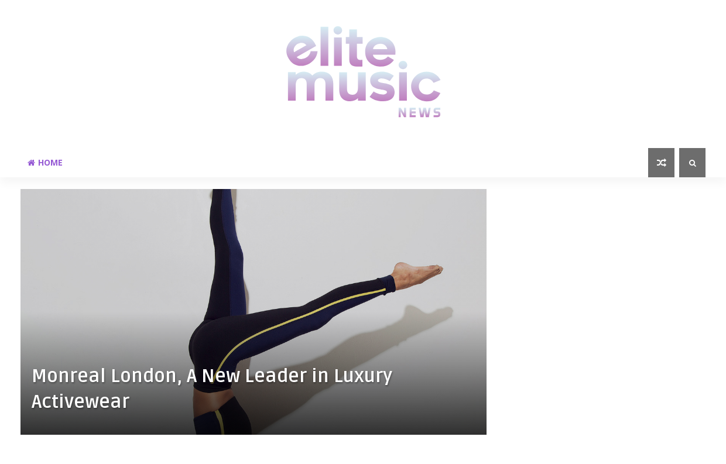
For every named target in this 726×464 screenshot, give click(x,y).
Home (45, 162)
